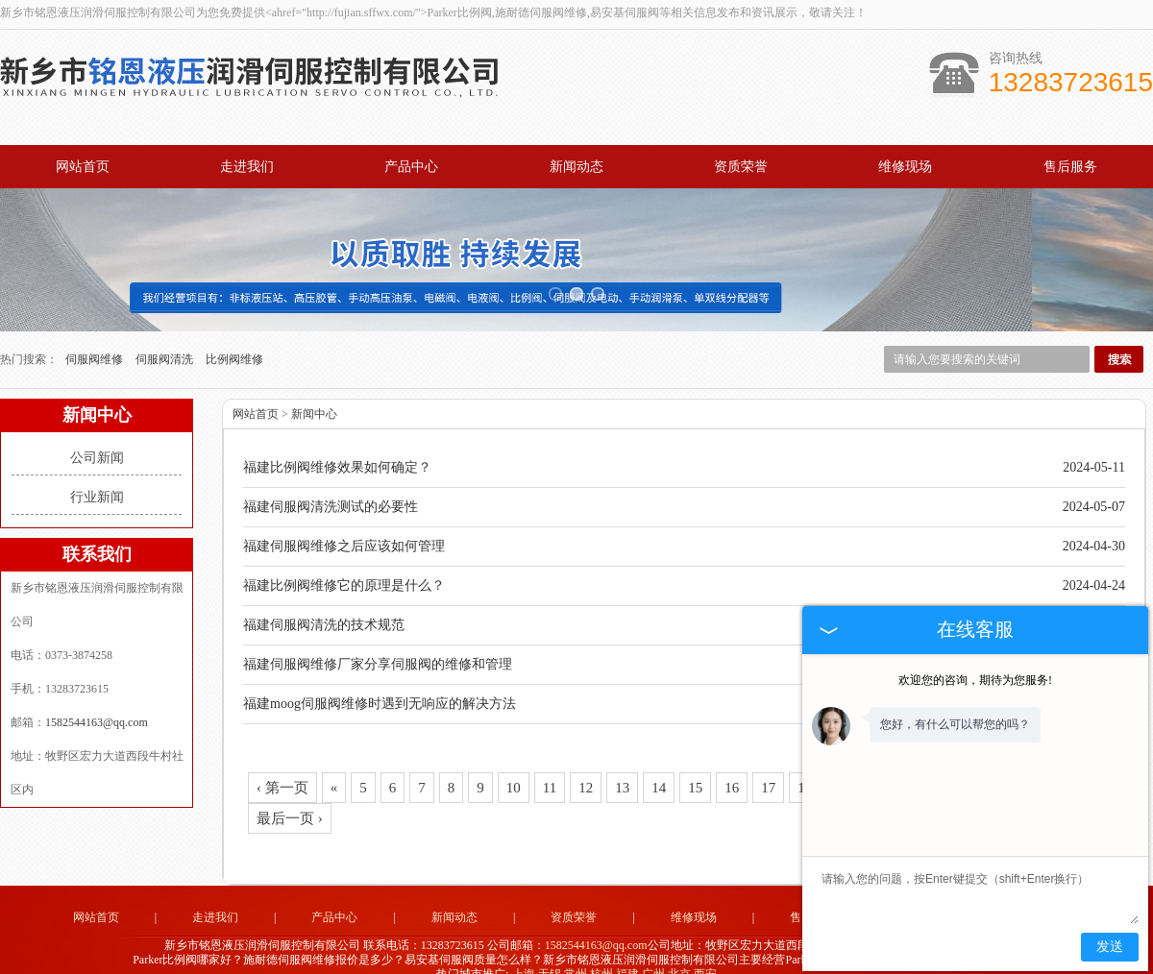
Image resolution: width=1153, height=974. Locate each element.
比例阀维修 (234, 336)
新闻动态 (576, 166)
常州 (575, 951)
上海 (523, 951)
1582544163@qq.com (96, 699)
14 (658, 764)
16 (731, 764)
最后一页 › (290, 795)
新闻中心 (314, 391)
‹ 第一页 (282, 764)
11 (549, 764)
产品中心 (411, 166)
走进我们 (247, 166)
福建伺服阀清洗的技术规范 (324, 602)
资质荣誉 (741, 166)
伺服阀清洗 (165, 336)
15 (695, 764)
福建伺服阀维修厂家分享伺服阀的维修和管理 (377, 641)
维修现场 (905, 166)
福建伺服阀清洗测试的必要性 (330, 483)
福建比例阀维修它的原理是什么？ (344, 562)
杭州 (601, 951)
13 (622, 764)
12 (585, 764)
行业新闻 (97, 474)
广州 (653, 951)
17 (768, 764)
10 (513, 764)
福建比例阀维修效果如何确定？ (337, 444)
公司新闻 (97, 434)
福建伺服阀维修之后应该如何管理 (344, 523)
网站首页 (83, 166)
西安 (705, 951)
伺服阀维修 (95, 336)
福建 (627, 951)
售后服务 (1070, 166)
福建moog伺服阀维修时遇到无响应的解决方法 (379, 680)
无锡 (549, 951)
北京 (679, 951)
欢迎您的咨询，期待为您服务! (975, 680)
